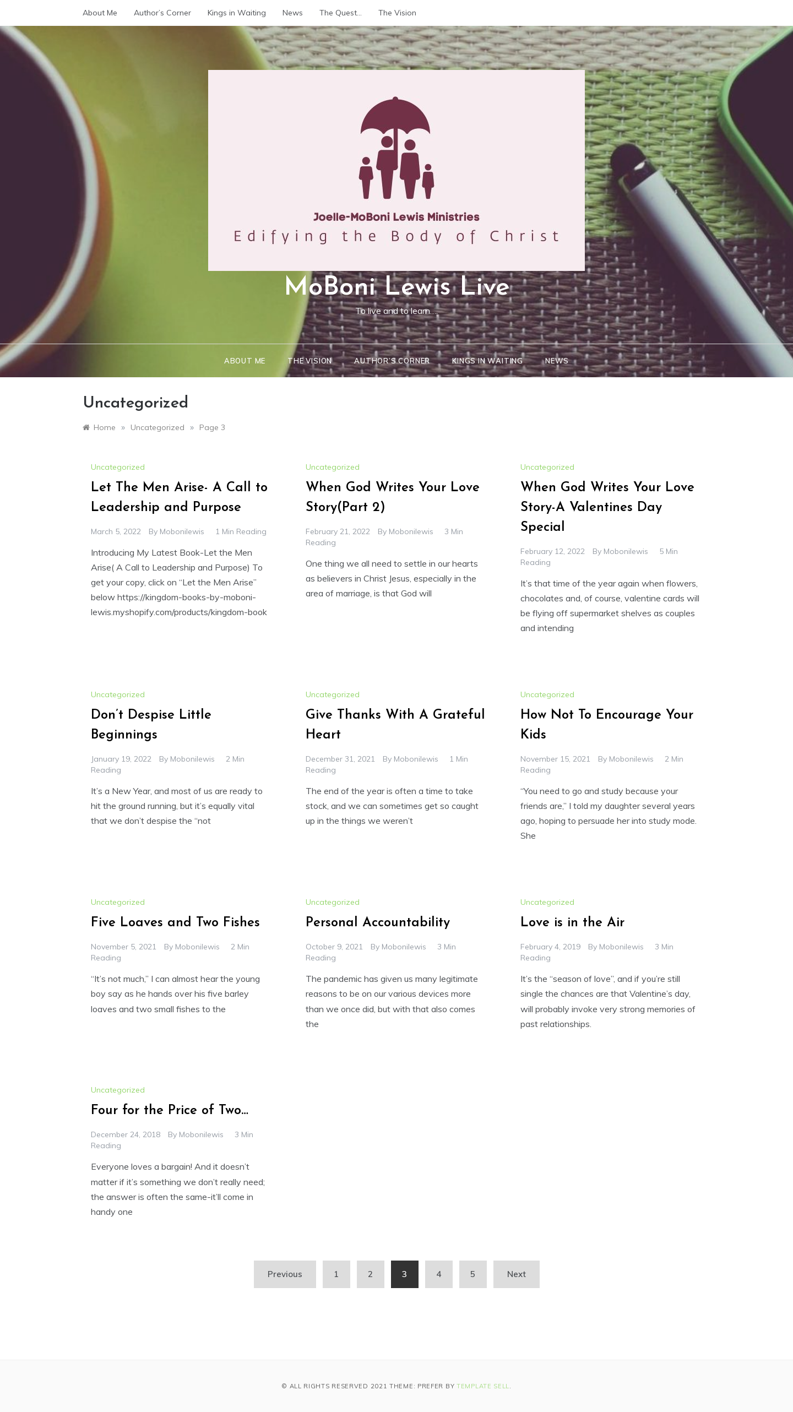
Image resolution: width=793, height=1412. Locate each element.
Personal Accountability (378, 923)
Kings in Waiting (237, 13)
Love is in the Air (572, 923)
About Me (100, 13)
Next (516, 1274)
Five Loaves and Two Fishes (175, 923)
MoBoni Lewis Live (397, 288)
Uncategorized (118, 467)
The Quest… (340, 13)
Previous (285, 1274)
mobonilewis (182, 531)
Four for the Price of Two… (169, 1110)
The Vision (397, 13)
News (293, 13)
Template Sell (483, 1386)
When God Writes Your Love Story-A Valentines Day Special (607, 507)
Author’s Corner (162, 13)
